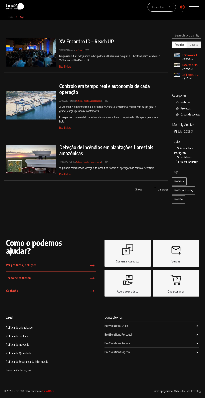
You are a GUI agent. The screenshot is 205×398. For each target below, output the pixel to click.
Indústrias (184, 157)
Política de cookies (17, 336)
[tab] (179, 45)
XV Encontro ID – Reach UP (86, 41)
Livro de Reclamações (18, 370)
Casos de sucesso (95, 101)
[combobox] (186, 35)
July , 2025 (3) (184, 131)
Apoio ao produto (127, 283)
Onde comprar (176, 283)
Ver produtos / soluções (51, 266)
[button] (182, 8)
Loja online (161, 7)
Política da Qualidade (18, 353)
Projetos (86, 101)
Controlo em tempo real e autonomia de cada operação (104, 89)
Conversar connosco (128, 253)
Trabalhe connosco (51, 279)
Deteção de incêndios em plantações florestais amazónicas (106, 150)
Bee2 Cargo (179, 181)
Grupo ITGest (48, 391)
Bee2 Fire (178, 199)
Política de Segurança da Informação (27, 361)
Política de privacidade (19, 327)
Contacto (51, 291)
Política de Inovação (17, 344)
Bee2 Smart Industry (183, 190)
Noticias (79, 50)
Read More (65, 66)
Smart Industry (187, 162)
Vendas (176, 253)
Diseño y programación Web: (177, 391)
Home (11, 16)
